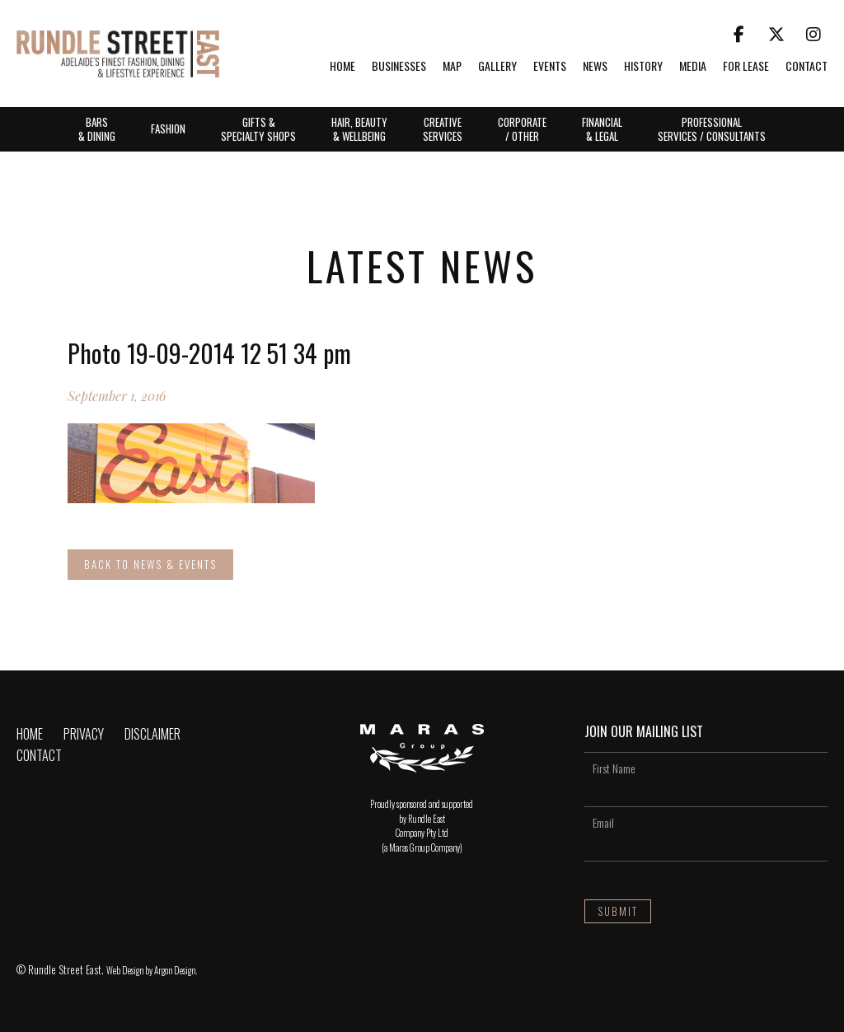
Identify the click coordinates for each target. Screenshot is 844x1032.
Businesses (399, 66)
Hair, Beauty (359, 128)
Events (549, 66)
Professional (712, 128)
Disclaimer (152, 734)
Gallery (497, 66)
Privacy (83, 734)
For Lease (746, 66)
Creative (442, 128)
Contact (806, 66)
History (643, 66)
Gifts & (258, 128)
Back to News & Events (150, 564)
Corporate (522, 128)
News (595, 66)
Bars (96, 128)
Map (452, 66)
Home (342, 66)
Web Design (124, 970)
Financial (602, 128)
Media (692, 66)
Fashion (168, 128)
